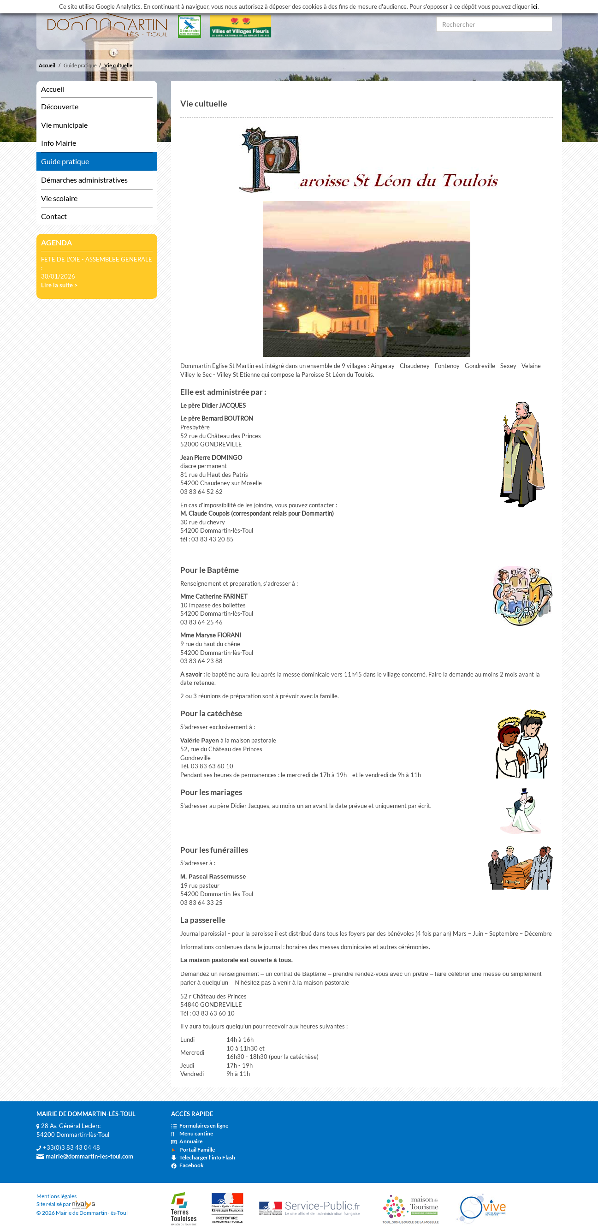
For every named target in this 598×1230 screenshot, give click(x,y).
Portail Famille (193, 1149)
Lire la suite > (59, 285)
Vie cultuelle (118, 65)
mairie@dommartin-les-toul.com (84, 1156)
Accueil (47, 65)
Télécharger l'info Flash (203, 1157)
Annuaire (186, 1141)
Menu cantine (192, 1133)
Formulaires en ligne (199, 1125)
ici (534, 6)
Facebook (187, 1165)
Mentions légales (56, 1196)
